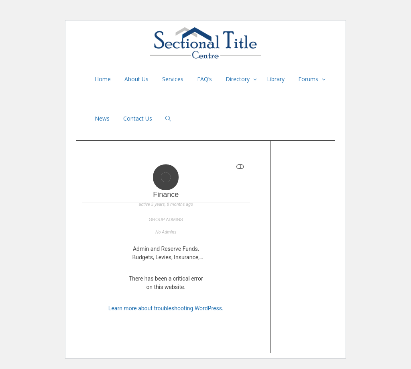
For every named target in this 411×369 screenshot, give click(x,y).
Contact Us (137, 118)
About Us (136, 79)
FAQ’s (204, 79)
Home (103, 79)
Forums (309, 79)
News (102, 118)
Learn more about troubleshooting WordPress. (166, 308)
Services (172, 79)
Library (276, 79)
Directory (238, 79)
